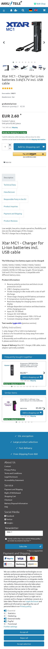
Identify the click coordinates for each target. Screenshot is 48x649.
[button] (29, 155)
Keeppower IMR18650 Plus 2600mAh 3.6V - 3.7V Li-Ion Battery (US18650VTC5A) (29, 365)
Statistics (11, 613)
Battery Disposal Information (16, 503)
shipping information (38, 139)
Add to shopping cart (31, 146)
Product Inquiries (11, 206)
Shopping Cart (10, 496)
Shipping (15, 127)
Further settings (10, 626)
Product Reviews (11, 221)
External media (14, 618)
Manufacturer (9, 192)
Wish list (7, 162)
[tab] (24, 177)
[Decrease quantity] (10, 148)
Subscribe (30, 546)
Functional (12, 624)
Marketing (12, 616)
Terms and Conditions (13, 473)
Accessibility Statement (14, 480)
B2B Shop (39, 3)
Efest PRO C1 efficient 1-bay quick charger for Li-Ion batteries (31, 400)
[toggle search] (23, 10)
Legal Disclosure (11, 477)
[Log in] (11, 10)
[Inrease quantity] (10, 145)
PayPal (10, 621)
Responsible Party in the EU (15, 199)
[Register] (16, 10)
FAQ (6, 507)
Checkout (8, 500)
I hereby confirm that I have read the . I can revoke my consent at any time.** (24, 540)
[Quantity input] (5, 146)
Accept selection (24, 644)
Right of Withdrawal (12, 493)
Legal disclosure (32, 601)
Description (8, 177)
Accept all (24, 632)
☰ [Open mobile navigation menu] (4, 10)
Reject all (24, 638)
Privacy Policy (10, 470)
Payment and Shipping (13, 213)
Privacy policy (25, 606)
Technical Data (10, 185)
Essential (11, 610)
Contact (7, 466)
